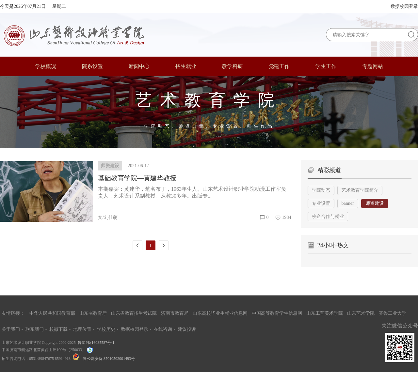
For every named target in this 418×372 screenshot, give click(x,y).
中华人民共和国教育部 (52, 313)
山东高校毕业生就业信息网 (220, 313)
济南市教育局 (174, 313)
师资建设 (374, 203)
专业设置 (321, 203)
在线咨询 (163, 329)
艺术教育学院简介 (360, 190)
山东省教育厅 (93, 313)
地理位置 (82, 329)
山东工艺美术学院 (324, 313)
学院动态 (321, 190)
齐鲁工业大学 (392, 313)
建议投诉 (187, 329)
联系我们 (34, 329)
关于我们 (11, 329)
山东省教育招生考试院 (134, 313)
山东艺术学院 (361, 313)
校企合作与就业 (328, 216)
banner (348, 203)
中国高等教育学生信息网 (277, 313)
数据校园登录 (404, 6)
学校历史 (106, 329)
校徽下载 (58, 329)
